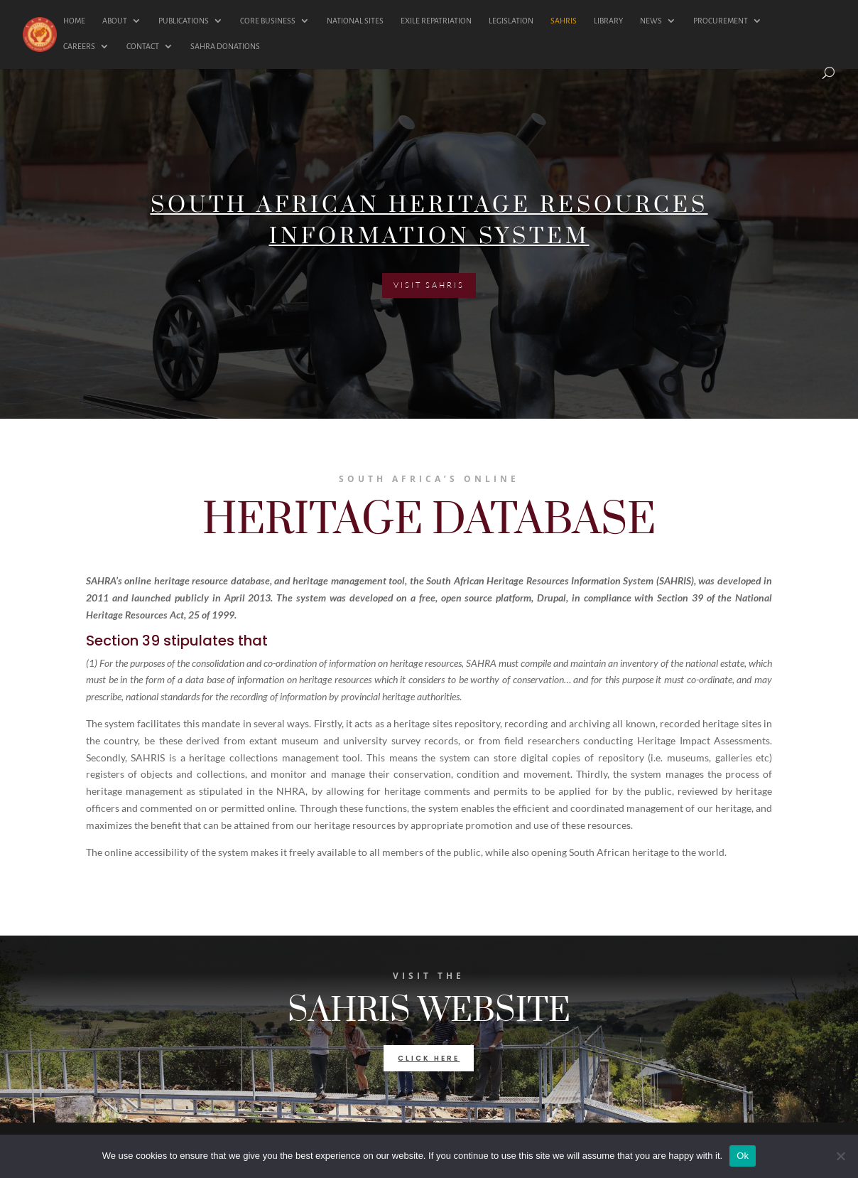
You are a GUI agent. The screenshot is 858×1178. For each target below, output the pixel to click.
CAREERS (79, 46)
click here (429, 1058)
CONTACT (142, 46)
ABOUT (114, 20)
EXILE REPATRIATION (436, 20)
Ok (743, 1155)
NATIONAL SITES (355, 20)
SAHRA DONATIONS (225, 46)
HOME (74, 20)
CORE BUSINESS (267, 20)
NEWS (651, 20)
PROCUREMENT (720, 20)
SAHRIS (563, 20)
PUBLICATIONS (183, 20)
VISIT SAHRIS (429, 288)
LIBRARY (608, 20)
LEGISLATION (511, 20)
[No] (840, 1156)
